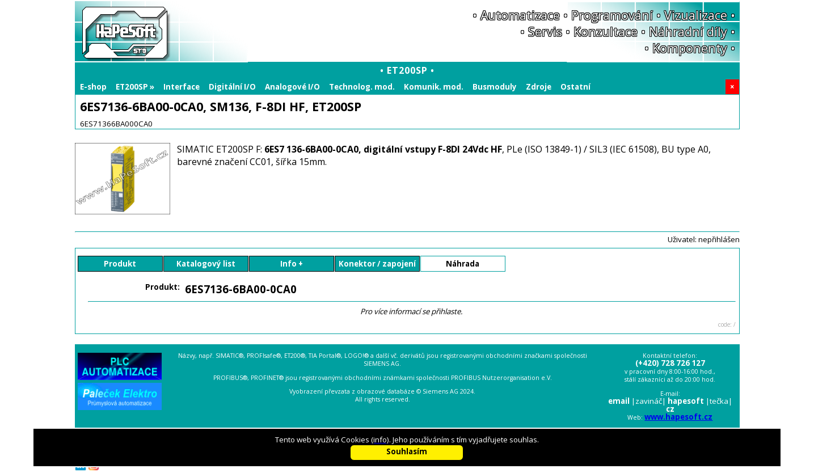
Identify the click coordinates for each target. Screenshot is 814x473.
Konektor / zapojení (377, 264)
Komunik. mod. (433, 87)
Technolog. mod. (362, 87)
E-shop (93, 87)
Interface (181, 87)
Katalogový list (205, 264)
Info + (291, 264)
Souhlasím (406, 451)
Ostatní (575, 87)
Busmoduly (495, 87)
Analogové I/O (292, 87)
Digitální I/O (232, 87)
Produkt (120, 264)
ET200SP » (135, 87)
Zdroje (538, 87)
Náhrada (462, 264)
